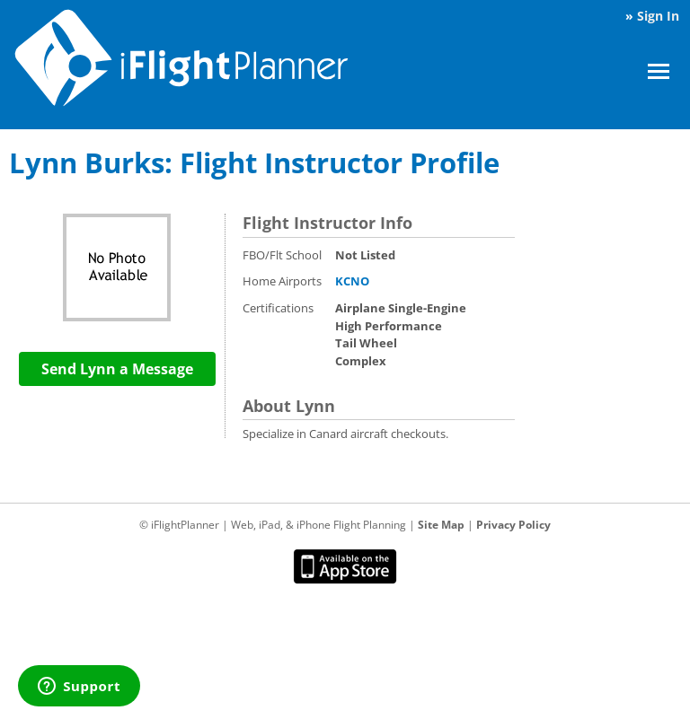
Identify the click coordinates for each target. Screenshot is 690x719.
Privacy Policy (513, 524)
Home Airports (282, 281)
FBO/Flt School (282, 255)
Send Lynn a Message (117, 369)
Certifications (278, 308)
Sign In (658, 15)
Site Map (441, 524)
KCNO (352, 281)
